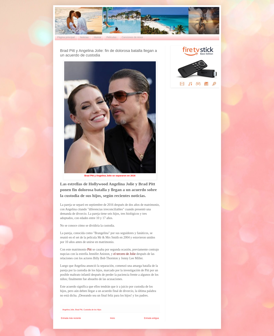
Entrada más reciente (71, 318)
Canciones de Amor (132, 37)
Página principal (66, 37)
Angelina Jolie (68, 310)
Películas (111, 37)
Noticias (84, 37)
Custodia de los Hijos (92, 310)
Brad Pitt (78, 310)
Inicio (112, 318)
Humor (97, 37)
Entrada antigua (151, 318)
